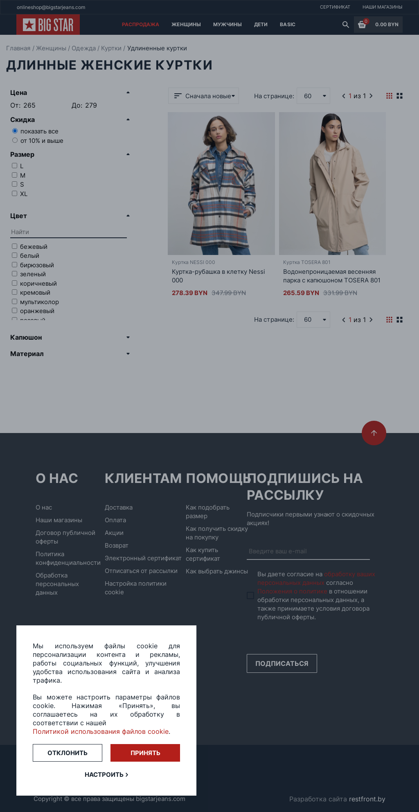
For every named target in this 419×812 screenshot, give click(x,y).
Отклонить (67, 753)
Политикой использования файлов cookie (101, 731)
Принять (145, 753)
